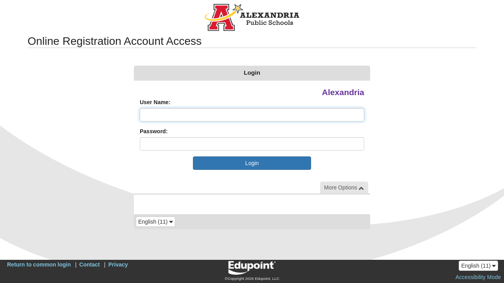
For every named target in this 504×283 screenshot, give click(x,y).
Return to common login (39, 264)
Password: (154, 131)
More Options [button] (344, 187)
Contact (89, 264)
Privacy (118, 264)
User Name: (155, 102)
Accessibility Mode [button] (478, 277)
